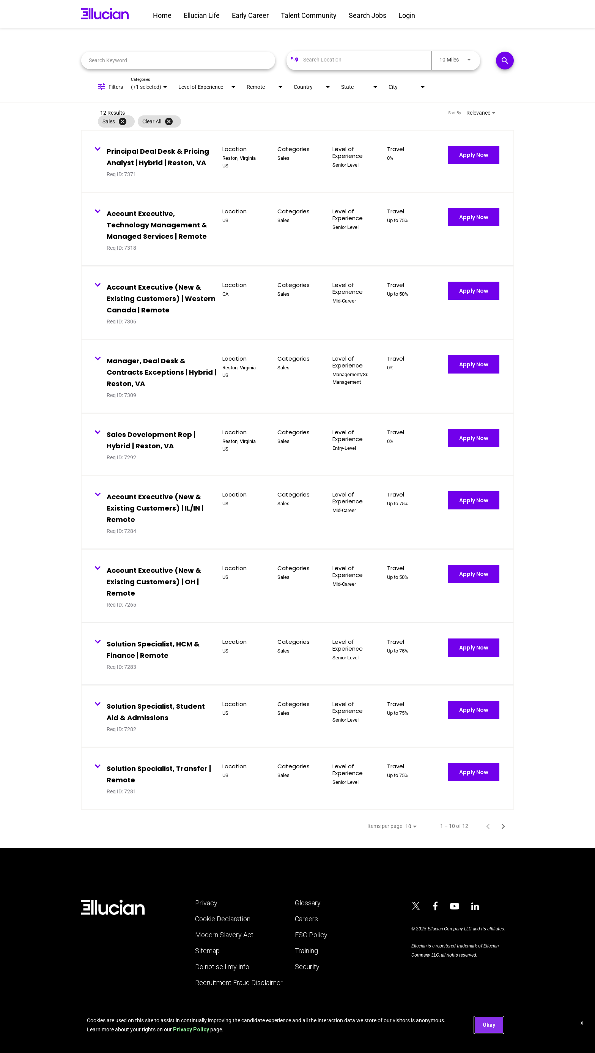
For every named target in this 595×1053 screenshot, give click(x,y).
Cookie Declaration (222, 919)
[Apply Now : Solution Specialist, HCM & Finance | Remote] (473, 647)
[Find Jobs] (505, 60)
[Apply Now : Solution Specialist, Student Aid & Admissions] (473, 710)
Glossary (308, 903)
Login (406, 15)
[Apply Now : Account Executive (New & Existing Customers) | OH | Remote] (473, 574)
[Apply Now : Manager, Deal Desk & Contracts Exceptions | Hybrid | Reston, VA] (473, 364)
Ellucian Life (202, 15)
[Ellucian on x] (415, 907)
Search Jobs (367, 15)
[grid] (282, 121)
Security (307, 966)
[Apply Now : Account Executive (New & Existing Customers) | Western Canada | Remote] (473, 291)
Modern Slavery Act (224, 935)
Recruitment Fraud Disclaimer (239, 982)
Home (162, 15)
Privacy (206, 903)
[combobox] (178, 60)
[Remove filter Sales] (122, 121)
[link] (297, 161)
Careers (306, 919)
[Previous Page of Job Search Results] (488, 826)
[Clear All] (168, 121)
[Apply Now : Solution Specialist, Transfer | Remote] (473, 772)
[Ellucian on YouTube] (454, 906)
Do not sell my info (222, 966)
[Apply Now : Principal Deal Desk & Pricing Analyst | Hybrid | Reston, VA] (473, 155)
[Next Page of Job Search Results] (503, 826)
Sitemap (207, 950)
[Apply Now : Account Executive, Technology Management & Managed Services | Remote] (473, 217)
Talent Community (309, 15)
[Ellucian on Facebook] (435, 906)
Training (306, 950)
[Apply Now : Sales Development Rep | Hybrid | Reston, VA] (473, 438)
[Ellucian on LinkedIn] (475, 906)
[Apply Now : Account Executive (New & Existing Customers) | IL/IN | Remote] (473, 500)
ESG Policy (311, 935)
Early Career (250, 15)
